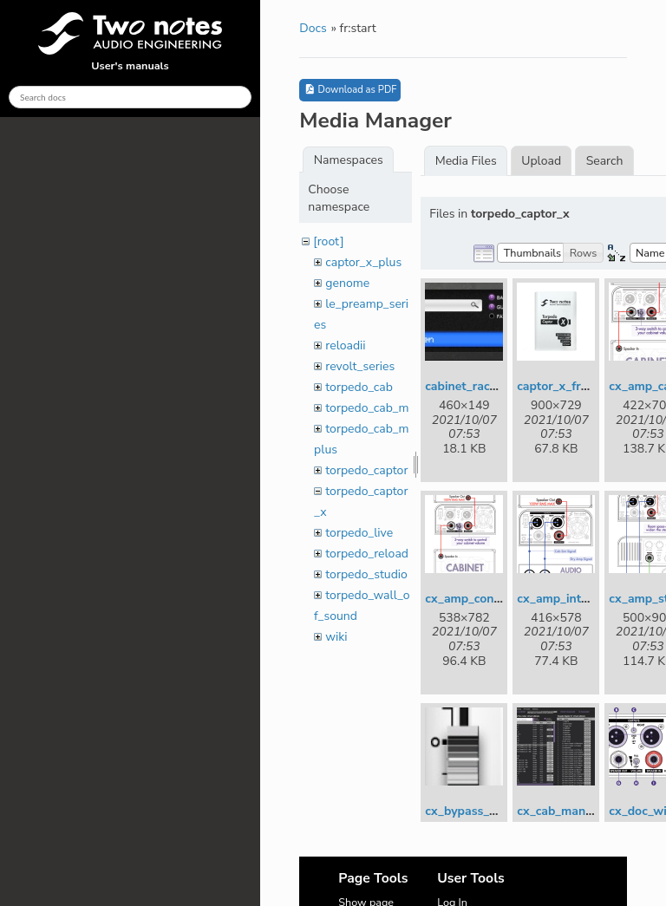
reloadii (345, 345)
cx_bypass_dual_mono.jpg (498, 811)
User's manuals (130, 42)
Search (605, 161)
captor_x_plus (363, 262)
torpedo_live (359, 533)
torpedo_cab (359, 387)
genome (347, 283)
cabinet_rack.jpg (471, 386)
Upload (541, 161)
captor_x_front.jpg (568, 386)
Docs (312, 28)
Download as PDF (350, 89)
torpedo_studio (366, 574)
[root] (328, 241)
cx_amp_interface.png (579, 598)
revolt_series (360, 366)
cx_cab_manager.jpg (574, 811)
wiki (336, 637)
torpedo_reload (366, 553)
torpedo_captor (366, 470)
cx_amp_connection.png (492, 598)
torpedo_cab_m (366, 408)
